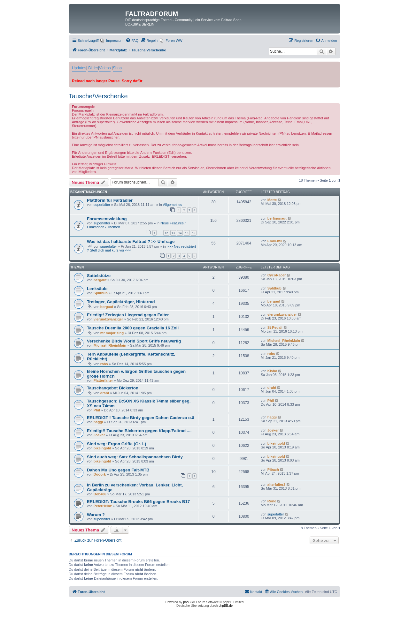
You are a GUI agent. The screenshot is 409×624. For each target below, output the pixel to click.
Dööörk (100, 474)
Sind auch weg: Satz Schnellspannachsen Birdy (135, 457)
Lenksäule (97, 288)
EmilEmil (274, 241)
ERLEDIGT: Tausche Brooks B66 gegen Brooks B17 (138, 501)
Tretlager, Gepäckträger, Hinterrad (121, 301)
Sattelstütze (99, 275)
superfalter (102, 205)
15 (186, 233)
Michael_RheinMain (110, 345)
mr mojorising (112, 333)
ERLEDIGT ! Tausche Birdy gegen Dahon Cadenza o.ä (140, 417)
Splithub (101, 293)
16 (193, 233)
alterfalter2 (276, 484)
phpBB (188, 602)
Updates (79, 68)
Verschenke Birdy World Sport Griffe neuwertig (134, 341)
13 (173, 233)
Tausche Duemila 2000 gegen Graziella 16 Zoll (133, 328)
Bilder (93, 68)
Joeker (99, 435)
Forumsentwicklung (107, 218)
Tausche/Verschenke (98, 96)
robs (104, 364)
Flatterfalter (103, 380)
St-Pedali (274, 327)
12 (166, 233)
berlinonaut (277, 218)
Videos (105, 68)
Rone (271, 501)
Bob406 (100, 494)
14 (179, 233)
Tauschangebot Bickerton (112, 388)
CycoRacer (276, 275)
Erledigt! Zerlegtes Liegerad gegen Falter (128, 314)
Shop (117, 68)
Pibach (273, 469)
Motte (272, 200)
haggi (98, 422)
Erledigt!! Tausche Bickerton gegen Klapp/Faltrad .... (139, 430)
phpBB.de (226, 605)
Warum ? (96, 514)
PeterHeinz (103, 506)
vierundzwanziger (108, 319)
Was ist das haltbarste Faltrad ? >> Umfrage (130, 241)
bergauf (100, 280)
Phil (97, 410)
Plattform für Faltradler (110, 200)
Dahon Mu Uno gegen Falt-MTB (118, 470)
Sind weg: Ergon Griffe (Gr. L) (116, 443)
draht (104, 393)
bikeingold (102, 448)
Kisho (272, 371)
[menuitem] (111, 40)
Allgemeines (172, 205)
